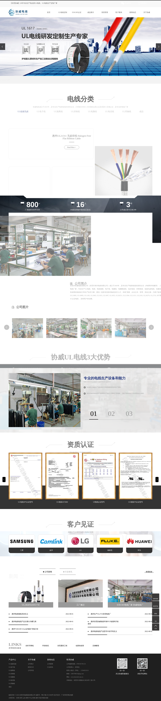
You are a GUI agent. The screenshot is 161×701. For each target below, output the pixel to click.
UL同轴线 (12, 683)
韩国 (43, 698)
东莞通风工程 (62, 646)
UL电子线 (12, 667)
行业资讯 (50, 667)
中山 (30, 698)
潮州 (27, 698)
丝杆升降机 (30, 646)
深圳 (20, 698)
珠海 (33, 698)
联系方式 (31, 667)
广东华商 (64, 695)
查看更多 (149, 572)
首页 (47, 12)
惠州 (37, 698)
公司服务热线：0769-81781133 (76, 664)
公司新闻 (50, 664)
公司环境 (31, 670)
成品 (10, 687)
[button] (77, 72)
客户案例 (117, 12)
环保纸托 (45, 646)
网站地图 (70, 695)
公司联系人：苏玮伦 (73, 667)
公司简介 (31, 664)
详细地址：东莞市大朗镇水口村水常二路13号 (81, 680)
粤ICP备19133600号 (47, 695)
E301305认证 (75, 12)
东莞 (17, 698)
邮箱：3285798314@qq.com (75, 673)
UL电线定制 (61, 12)
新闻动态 (131, 12)
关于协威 (145, 12)
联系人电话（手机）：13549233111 (78, 670)
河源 (40, 698)
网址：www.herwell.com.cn (75, 677)
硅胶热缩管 (80, 646)
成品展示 (89, 12)
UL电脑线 (12, 677)
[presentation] (2, 46)
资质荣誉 (103, 12)
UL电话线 (12, 680)
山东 (24, 698)
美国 (46, 698)
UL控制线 (12, 673)
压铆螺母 (96, 646)
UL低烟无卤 (12, 664)
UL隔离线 (12, 670)
